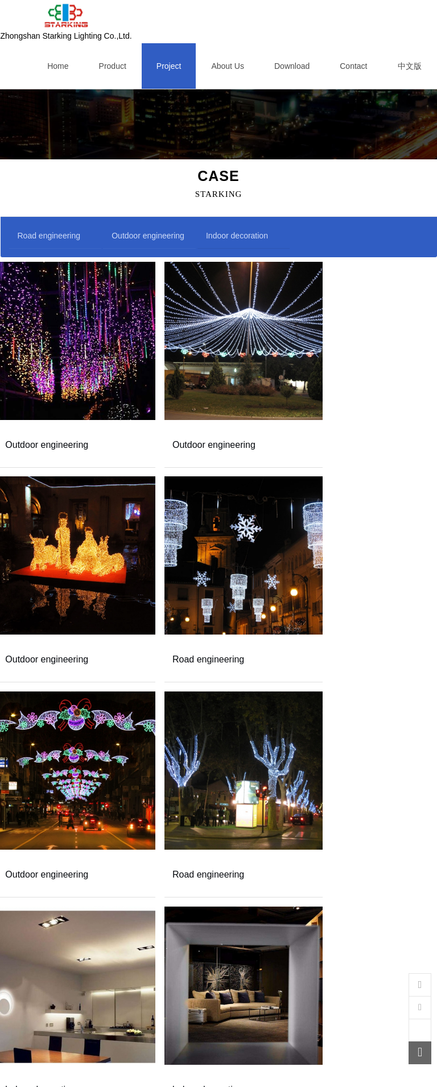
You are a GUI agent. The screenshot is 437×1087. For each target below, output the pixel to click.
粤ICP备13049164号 (235, 1074)
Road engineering (49, 235)
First (141, 1052)
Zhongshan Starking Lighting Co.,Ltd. (66, 21)
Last (292, 1052)
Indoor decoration (237, 235)
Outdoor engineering (148, 235)
